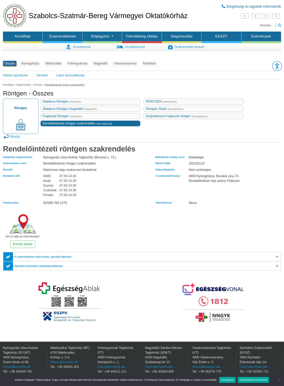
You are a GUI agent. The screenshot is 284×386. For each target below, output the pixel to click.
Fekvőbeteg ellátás (142, 36)
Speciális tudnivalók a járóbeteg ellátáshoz (39, 266)
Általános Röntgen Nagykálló (70, 108)
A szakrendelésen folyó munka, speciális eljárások (43, 256)
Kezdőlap (23, 36)
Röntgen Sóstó (164, 108)
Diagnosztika (181, 36)
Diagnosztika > (24, 84)
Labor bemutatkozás (70, 75)
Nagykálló (100, 63)
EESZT (221, 36)
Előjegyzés (100, 36)
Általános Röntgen (62, 101)
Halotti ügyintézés (15, 75)
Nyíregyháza (30, 63)
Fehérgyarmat (77, 63)
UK (276, 16)
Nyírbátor (149, 63)
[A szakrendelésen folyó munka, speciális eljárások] (142, 256)
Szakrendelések (62, 36)
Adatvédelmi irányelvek (253, 379)
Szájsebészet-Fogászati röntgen (176, 116)
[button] (277, 66)
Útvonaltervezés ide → (19, 366)
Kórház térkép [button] (23, 244)
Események (261, 36)
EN (244, 16)
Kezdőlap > (9, 84)
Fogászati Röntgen (62, 116)
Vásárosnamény (125, 63)
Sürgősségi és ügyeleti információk (251, 6)
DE (255, 16)
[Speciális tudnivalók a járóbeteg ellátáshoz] (142, 266)
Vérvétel (42, 75)
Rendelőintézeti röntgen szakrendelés (77, 123)
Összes (10, 63)
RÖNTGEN (161, 101)
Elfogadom (227, 379)
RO (265, 16)
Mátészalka (53, 63)
